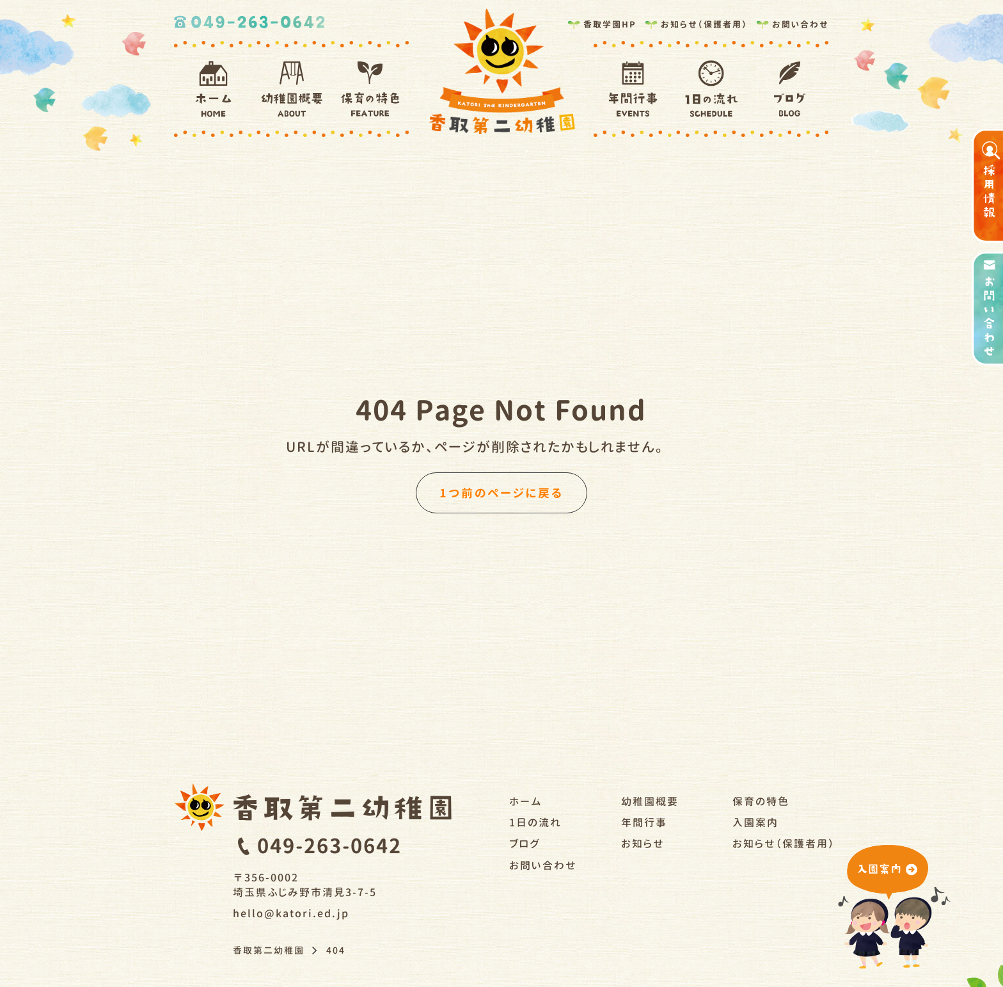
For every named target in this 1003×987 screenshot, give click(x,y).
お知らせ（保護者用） (696, 22)
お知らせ (643, 844)
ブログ (525, 844)
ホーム (525, 801)
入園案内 (755, 822)
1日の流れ (535, 822)
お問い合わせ (792, 22)
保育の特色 (760, 801)
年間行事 (644, 822)
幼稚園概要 (650, 801)
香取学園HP (601, 22)
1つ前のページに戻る (501, 493)
